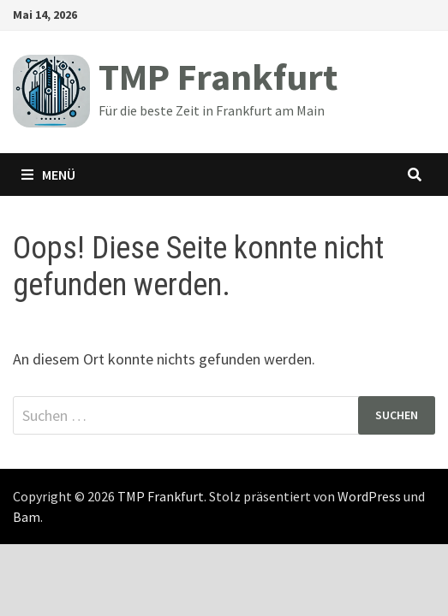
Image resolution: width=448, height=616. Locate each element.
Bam (26, 516)
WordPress (369, 496)
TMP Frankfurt (218, 76)
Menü (48, 174)
